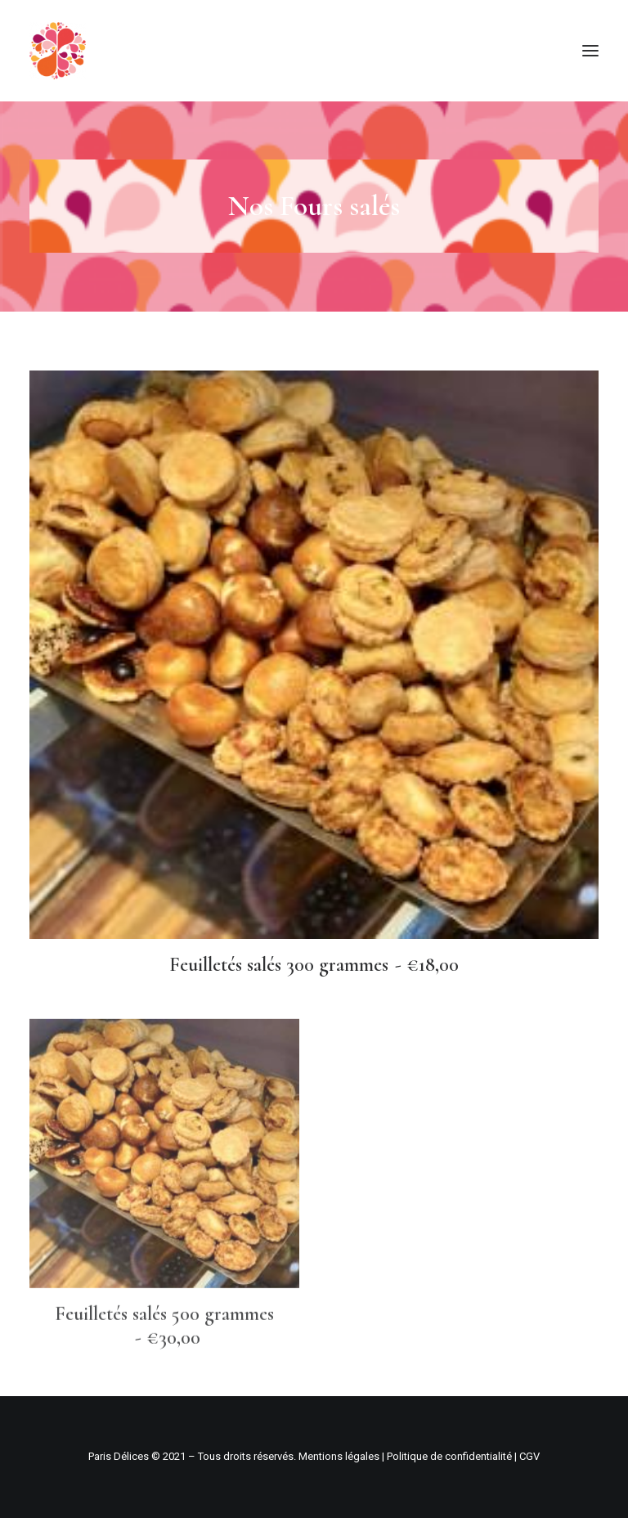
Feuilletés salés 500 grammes (164, 1377)
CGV (529, 1456)
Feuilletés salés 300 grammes (314, 965)
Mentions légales (338, 1456)
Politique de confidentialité (449, 1456)
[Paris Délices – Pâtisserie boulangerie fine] (57, 50)
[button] (590, 50)
